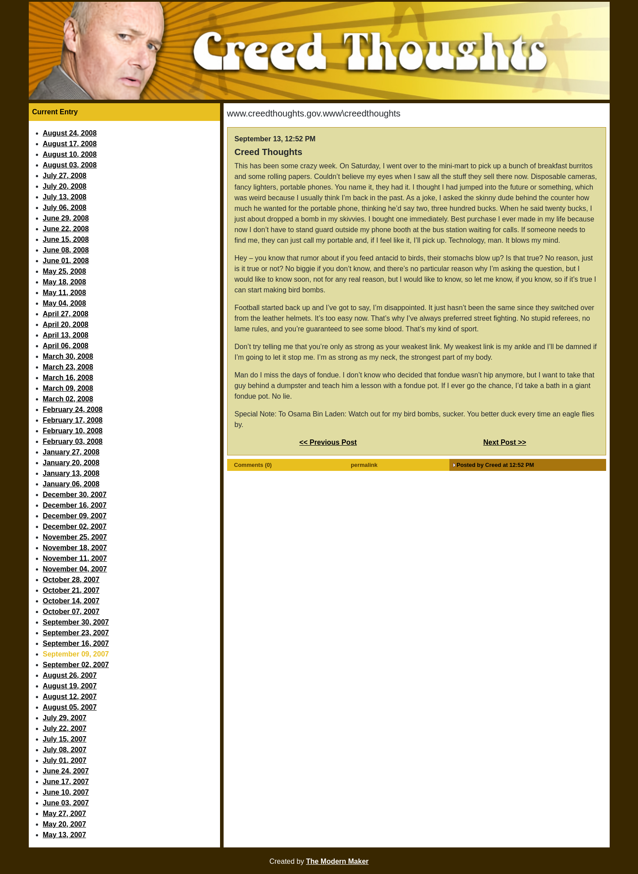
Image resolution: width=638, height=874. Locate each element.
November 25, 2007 (75, 537)
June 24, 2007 (66, 771)
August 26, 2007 (70, 675)
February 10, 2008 (73, 431)
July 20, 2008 (65, 186)
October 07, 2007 (71, 611)
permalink (364, 465)
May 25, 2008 (64, 271)
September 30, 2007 (76, 622)
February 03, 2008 (73, 441)
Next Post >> (504, 442)
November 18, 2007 (75, 548)
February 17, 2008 (73, 420)
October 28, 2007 (71, 579)
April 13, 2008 (66, 335)
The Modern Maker (337, 861)
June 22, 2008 (66, 229)
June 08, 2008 (66, 250)
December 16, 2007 (75, 505)
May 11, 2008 (64, 292)
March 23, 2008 (68, 367)
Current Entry (55, 112)
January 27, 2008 (71, 452)
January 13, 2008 (71, 473)
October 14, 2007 (71, 601)
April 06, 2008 (66, 346)
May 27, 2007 (64, 813)
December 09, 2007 (75, 516)
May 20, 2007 (64, 824)
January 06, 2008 (71, 484)
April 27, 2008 (66, 314)
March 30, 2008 (68, 356)
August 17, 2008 (70, 144)
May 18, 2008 (64, 282)
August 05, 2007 (70, 707)
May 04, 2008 (64, 303)
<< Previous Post (328, 442)
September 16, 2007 (76, 643)
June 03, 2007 (66, 803)
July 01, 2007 (65, 760)
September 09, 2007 (76, 654)
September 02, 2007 (76, 664)
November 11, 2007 (75, 558)
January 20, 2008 (71, 462)
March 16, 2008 (68, 377)
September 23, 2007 (76, 633)
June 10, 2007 (66, 792)
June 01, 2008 (66, 260)
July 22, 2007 (65, 728)
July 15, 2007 (65, 739)
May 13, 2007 (64, 835)
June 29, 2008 (66, 218)
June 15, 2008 (66, 239)
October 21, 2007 (71, 590)
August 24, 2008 (70, 133)
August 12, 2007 (70, 696)
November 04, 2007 (75, 569)
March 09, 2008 (68, 388)
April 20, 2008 (66, 324)
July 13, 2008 (65, 197)
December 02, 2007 (75, 526)
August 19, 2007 (70, 686)
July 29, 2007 (65, 718)
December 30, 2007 (75, 494)
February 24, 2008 (73, 409)
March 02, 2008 (68, 399)
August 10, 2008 (70, 154)
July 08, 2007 (65, 750)
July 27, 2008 (65, 175)
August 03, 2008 (70, 165)
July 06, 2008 (65, 207)
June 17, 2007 (66, 781)
